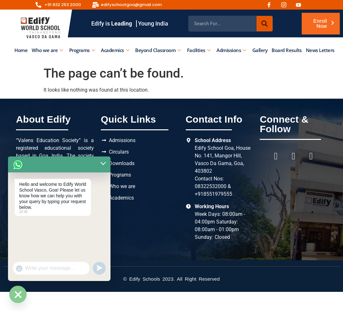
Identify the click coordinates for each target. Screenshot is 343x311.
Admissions (231, 50)
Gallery (259, 50)
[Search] (265, 23)
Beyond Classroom (158, 50)
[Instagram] (286, 5)
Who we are (47, 50)
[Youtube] (301, 5)
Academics (115, 50)
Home (21, 50)
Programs (82, 50)
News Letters (320, 50)
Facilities (198, 50)
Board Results (287, 50)
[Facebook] (271, 5)
